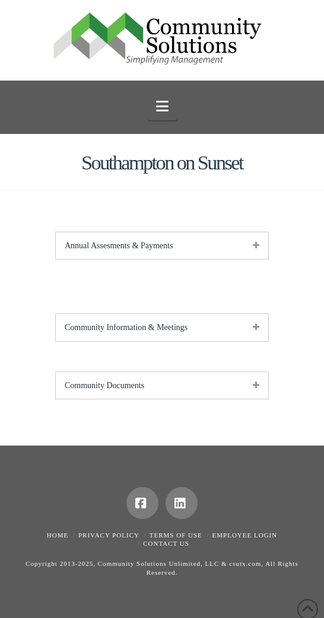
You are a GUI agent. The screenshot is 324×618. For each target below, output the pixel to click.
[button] (162, 106)
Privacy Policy (108, 535)
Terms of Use (176, 535)
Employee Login (245, 535)
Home (57, 535)
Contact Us (166, 543)
